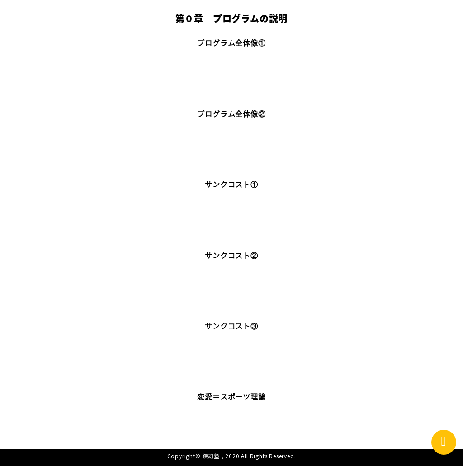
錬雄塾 (211, 456)
